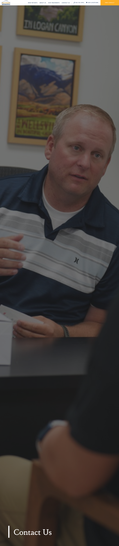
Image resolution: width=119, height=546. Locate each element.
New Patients (33, 2)
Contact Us (66, 2)
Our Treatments (54, 2)
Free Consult (109, 2)
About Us (43, 2)
